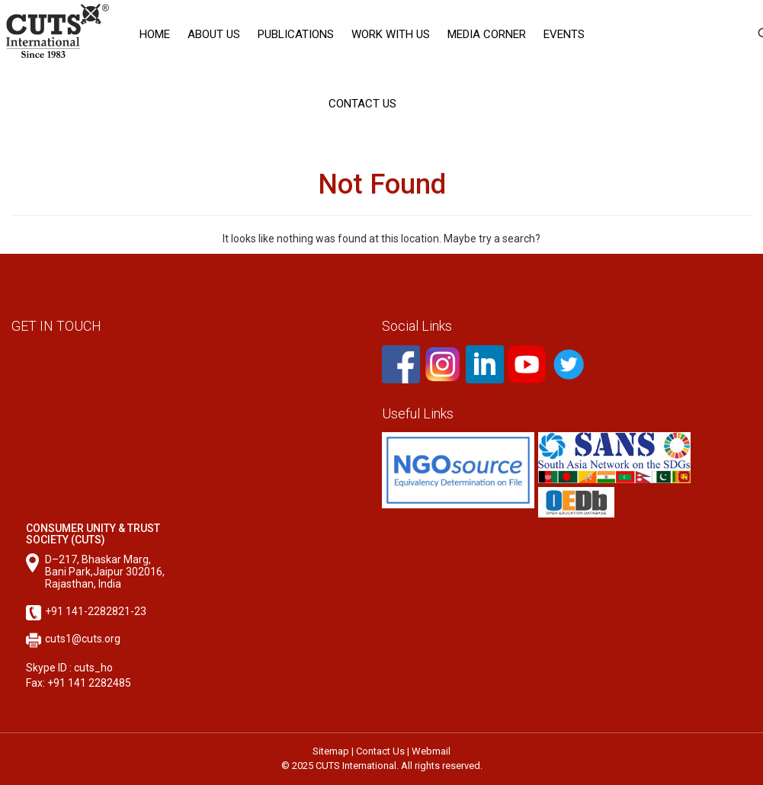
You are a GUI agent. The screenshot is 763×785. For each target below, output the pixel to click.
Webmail (431, 751)
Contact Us (362, 104)
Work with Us (390, 34)
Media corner (486, 34)
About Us (214, 34)
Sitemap (331, 751)
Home (154, 34)
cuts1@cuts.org (82, 639)
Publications (296, 34)
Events (564, 34)
